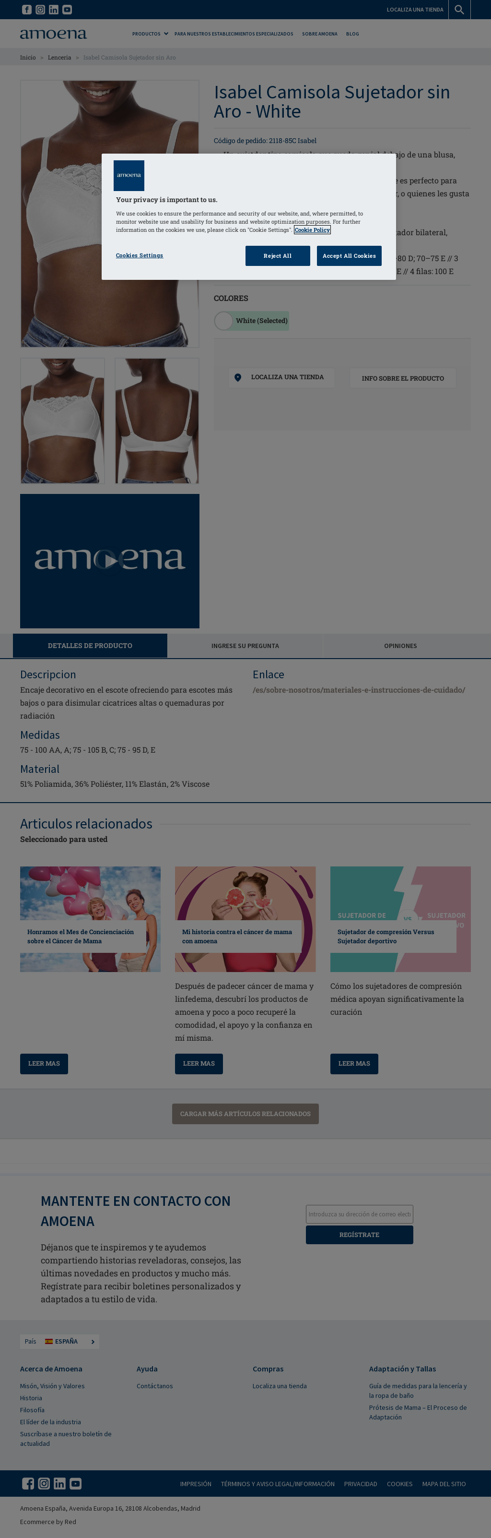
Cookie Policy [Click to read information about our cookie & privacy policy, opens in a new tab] (312, 229)
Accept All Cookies (349, 255)
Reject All (278, 255)
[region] (249, 217)
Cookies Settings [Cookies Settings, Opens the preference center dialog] (140, 255)
